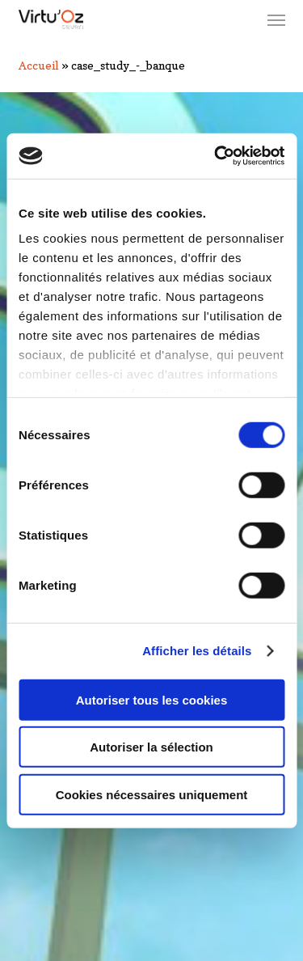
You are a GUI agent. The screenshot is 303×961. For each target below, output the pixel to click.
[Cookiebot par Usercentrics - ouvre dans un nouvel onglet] (215, 156)
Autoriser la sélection (151, 747)
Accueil (39, 65)
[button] (276, 19)
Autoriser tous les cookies (152, 699)
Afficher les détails (196, 651)
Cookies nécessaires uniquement (152, 794)
